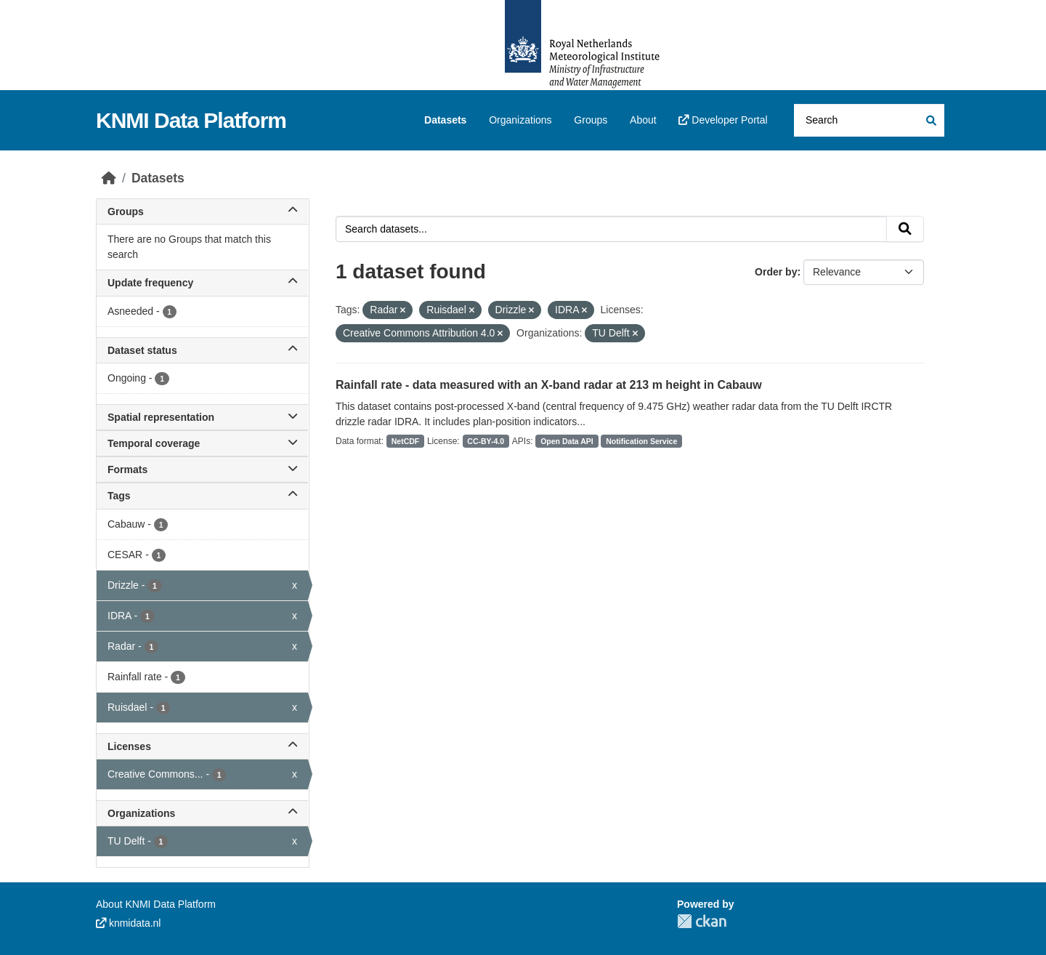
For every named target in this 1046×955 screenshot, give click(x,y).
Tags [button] (202, 495)
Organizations (520, 120)
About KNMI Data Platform (156, 904)
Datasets (445, 120)
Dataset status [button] (202, 350)
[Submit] (930, 120)
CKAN (701, 921)
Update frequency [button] (202, 282)
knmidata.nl (128, 923)
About (643, 120)
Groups (590, 120)
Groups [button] (202, 211)
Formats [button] (202, 469)
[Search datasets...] (869, 120)
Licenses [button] (202, 746)
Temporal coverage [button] (202, 443)
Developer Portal (722, 120)
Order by (776, 272)
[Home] (109, 178)
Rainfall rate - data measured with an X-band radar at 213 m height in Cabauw (549, 385)
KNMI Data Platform (191, 120)
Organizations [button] (202, 813)
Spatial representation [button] (202, 417)
